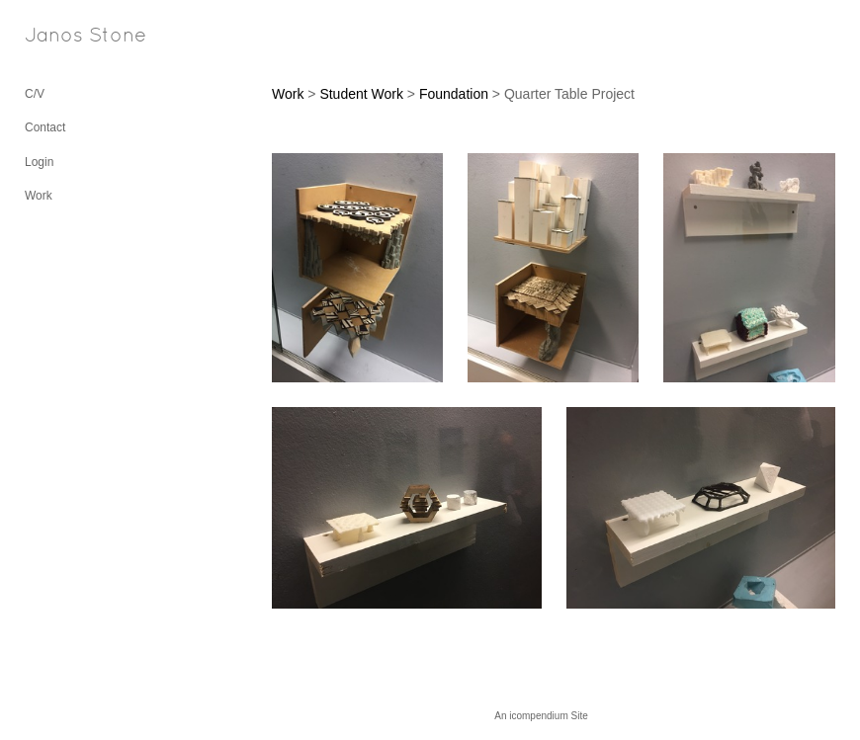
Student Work (361, 94)
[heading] (74, 37)
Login (39, 162)
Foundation (453, 94)
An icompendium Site (541, 715)
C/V (34, 94)
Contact (45, 127)
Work (38, 196)
